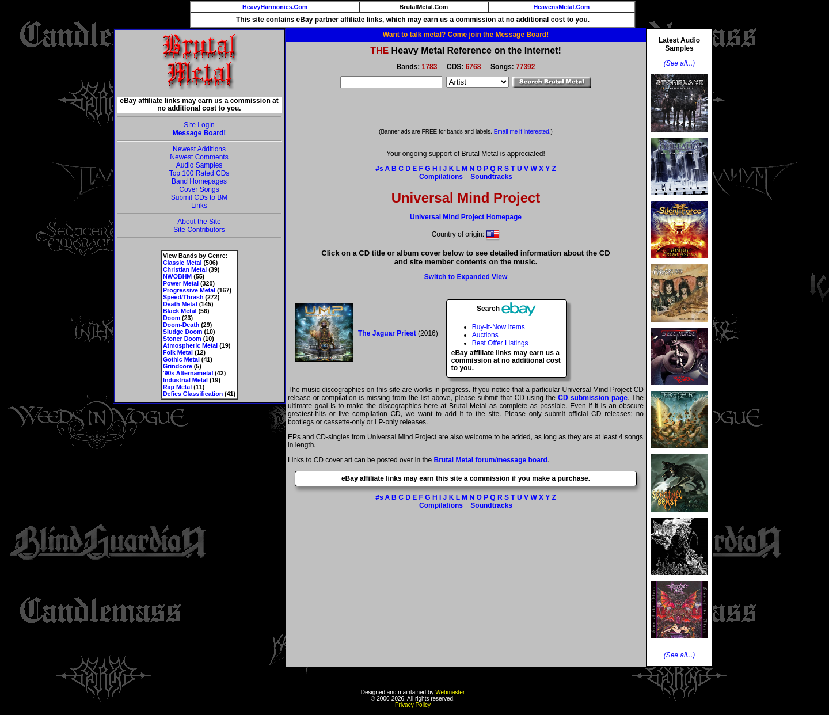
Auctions (485, 335)
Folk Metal (178, 352)
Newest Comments (199, 157)
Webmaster (450, 692)
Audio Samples (199, 165)
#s (379, 169)
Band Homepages (199, 181)
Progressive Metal (189, 290)
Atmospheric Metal (190, 345)
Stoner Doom (182, 338)
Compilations (441, 177)
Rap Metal (177, 386)
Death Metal (180, 304)
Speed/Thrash (183, 297)
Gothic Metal (181, 359)
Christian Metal (185, 269)
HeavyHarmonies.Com (274, 6)
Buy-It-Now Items (498, 327)
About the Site (198, 222)
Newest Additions (199, 149)
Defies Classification (193, 393)
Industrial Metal (185, 379)
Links (199, 205)
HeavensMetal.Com (561, 6)
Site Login (199, 125)
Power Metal (181, 283)
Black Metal (180, 310)
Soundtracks (491, 177)
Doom (171, 317)
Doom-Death (181, 324)
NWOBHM (177, 276)
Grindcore (177, 366)
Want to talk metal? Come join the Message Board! (466, 35)
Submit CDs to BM (199, 197)
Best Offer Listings (500, 343)
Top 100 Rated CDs (199, 173)
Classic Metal (182, 262)
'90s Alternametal (188, 373)
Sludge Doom (183, 331)
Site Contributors (199, 230)
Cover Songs (199, 189)
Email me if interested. (522, 131)
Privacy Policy (413, 705)
